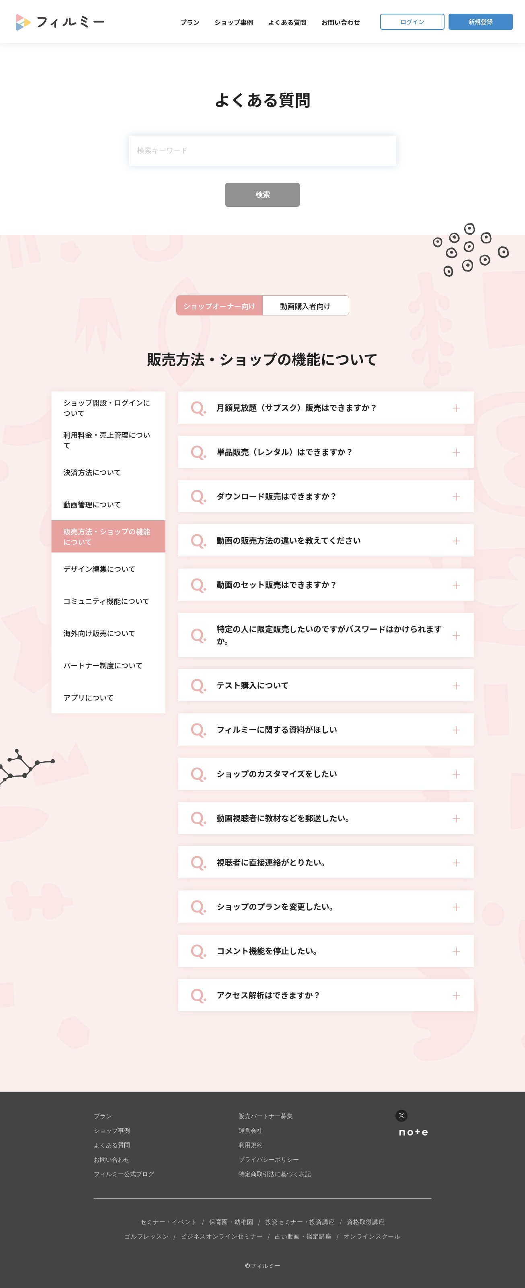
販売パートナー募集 (266, 1116)
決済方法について (92, 472)
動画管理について (92, 504)
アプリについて (89, 697)
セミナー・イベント (168, 1221)
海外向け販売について (100, 633)
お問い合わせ (340, 22)
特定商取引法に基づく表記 (275, 1174)
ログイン (412, 21)
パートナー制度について (103, 665)
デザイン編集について (100, 568)
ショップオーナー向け (219, 306)
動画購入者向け (305, 306)
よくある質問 (287, 22)
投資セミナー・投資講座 (300, 1221)
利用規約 (251, 1145)
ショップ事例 (233, 22)
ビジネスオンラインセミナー (222, 1236)
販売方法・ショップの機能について (107, 536)
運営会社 (251, 1130)
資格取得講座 (366, 1221)
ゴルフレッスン (146, 1236)
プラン (190, 22)
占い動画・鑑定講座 (303, 1236)
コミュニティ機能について (107, 601)
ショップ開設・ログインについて (107, 407)
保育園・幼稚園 (231, 1221)
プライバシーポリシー (269, 1159)
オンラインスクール (372, 1236)
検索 (262, 195)
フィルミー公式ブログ (124, 1174)
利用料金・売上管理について (107, 439)
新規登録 (481, 21)
